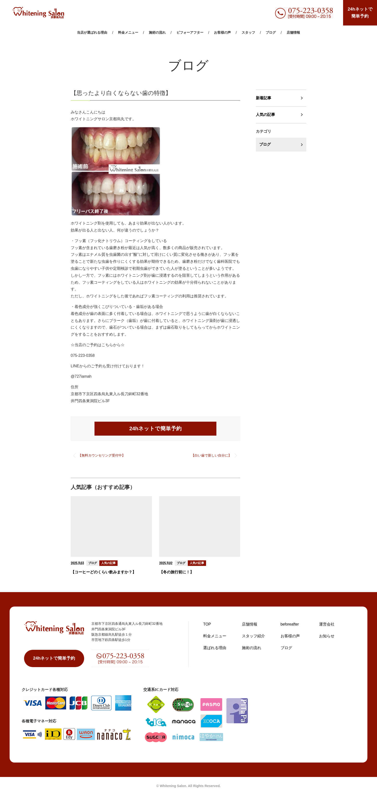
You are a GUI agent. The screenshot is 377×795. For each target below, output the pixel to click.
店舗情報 (293, 33)
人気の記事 (265, 115)
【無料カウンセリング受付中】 (101, 455)
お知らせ (326, 636)
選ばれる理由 (214, 647)
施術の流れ (157, 33)
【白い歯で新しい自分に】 (211, 455)
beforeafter (290, 624)
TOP (207, 624)
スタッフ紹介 (253, 636)
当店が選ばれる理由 (92, 33)
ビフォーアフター (189, 33)
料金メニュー (128, 33)
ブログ (271, 33)
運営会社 (326, 624)
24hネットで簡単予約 (359, 13)
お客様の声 (222, 33)
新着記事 (263, 98)
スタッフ (248, 33)
